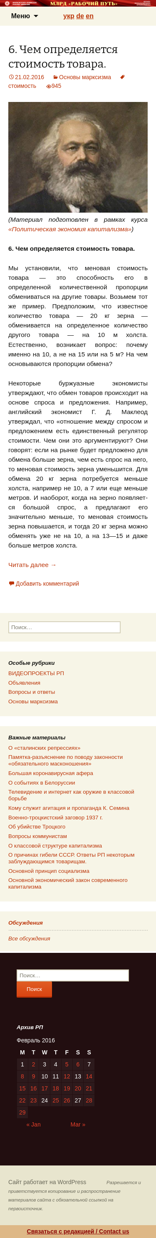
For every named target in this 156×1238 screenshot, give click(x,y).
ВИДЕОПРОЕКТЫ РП (36, 673)
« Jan (33, 1124)
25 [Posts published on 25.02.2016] (55, 1100)
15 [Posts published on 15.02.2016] (22, 1088)
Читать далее (32, 564)
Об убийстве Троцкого (36, 827)
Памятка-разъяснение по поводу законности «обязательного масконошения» (65, 760)
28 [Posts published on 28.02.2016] (89, 1100)
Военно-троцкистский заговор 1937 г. (55, 817)
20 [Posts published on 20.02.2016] (78, 1088)
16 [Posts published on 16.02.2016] (33, 1088)
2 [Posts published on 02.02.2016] (33, 1064)
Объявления (24, 683)
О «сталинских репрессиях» (44, 748)
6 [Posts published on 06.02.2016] (77, 1064)
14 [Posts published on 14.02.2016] (89, 1076)
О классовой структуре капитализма (55, 846)
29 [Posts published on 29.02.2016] (22, 1112)
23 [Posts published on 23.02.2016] (33, 1100)
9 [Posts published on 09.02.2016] (33, 1076)
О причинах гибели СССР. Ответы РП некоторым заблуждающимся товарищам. (71, 858)
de (80, 15)
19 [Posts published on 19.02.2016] (67, 1088)
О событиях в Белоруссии (41, 783)
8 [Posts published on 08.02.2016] (22, 1076)
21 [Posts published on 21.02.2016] (89, 1088)
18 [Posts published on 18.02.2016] (55, 1088)
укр (68, 15)
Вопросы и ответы (31, 692)
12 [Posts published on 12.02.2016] (67, 1076)
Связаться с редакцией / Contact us (78, 1231)
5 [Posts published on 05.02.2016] (67, 1064)
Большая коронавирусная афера (50, 773)
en (90, 15)
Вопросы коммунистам (37, 836)
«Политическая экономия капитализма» (69, 229)
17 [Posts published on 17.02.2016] (44, 1088)
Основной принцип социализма (48, 871)
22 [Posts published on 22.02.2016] (22, 1100)
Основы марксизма (85, 77)
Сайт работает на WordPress (47, 1182)
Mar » (78, 1124)
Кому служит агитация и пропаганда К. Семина (68, 808)
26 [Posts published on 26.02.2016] (67, 1100)
